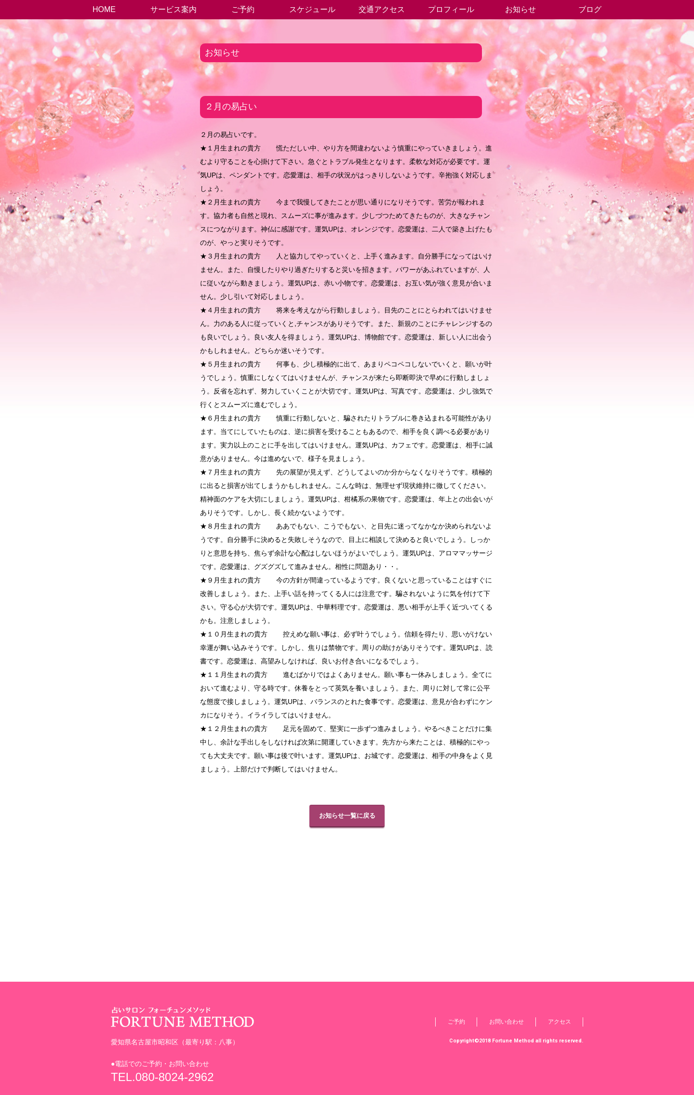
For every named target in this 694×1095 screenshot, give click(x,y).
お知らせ (520, 9)
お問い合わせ (506, 1021)
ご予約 (242, 9)
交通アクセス (382, 9)
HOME (104, 9)
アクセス (559, 1021)
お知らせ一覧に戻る (347, 815)
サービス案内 (173, 9)
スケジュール (312, 9)
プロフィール (451, 9)
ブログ (589, 9)
